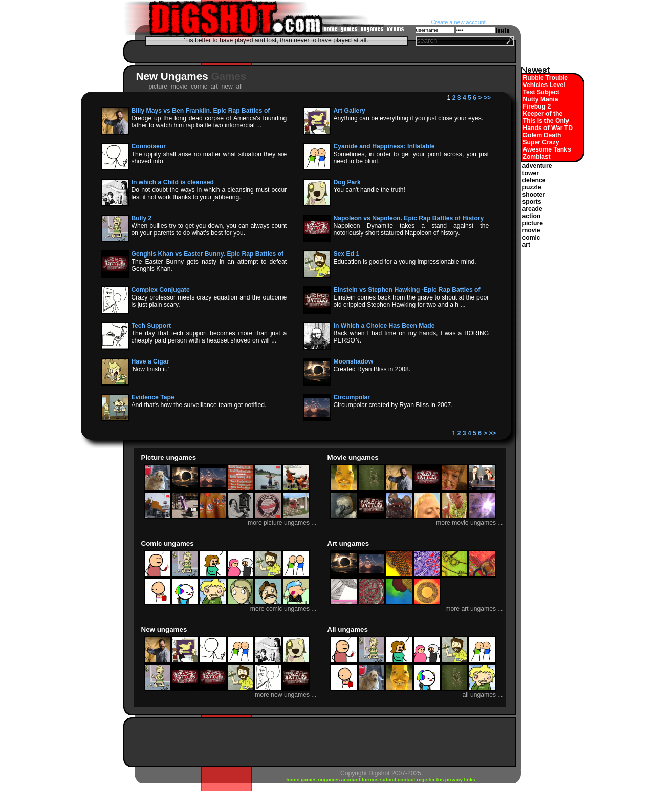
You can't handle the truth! (369, 190)
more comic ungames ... (283, 608)
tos (440, 779)
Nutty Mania (540, 99)
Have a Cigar (150, 361)
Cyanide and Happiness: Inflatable (384, 146)
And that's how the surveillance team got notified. (199, 405)
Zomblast (537, 156)
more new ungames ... (285, 694)
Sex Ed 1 (347, 254)
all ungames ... (482, 694)
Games (228, 76)
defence (534, 180)
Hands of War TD (548, 128)
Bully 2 (142, 218)
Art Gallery (349, 110)
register (426, 779)
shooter (533, 194)
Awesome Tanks (547, 149)
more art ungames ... (474, 608)
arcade (532, 208)
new (227, 86)
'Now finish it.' (150, 369)
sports (531, 201)
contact (407, 779)
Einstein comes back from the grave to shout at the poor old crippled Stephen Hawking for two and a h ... (411, 301)
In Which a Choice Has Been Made (384, 325)
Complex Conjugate (161, 289)
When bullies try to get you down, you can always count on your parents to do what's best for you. (209, 229)
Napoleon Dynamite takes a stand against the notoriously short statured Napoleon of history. (411, 229)
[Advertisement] (317, 51)
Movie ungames (353, 457)
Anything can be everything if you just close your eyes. (409, 118)
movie (531, 230)
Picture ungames (168, 457)
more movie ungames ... (469, 522)
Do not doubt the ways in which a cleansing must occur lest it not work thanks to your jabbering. (209, 193)
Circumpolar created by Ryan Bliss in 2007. (393, 405)
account (351, 779)
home (293, 779)
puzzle (531, 187)
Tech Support (151, 325)
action (531, 216)
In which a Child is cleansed (173, 182)
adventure (537, 165)
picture (532, 223)
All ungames (348, 629)
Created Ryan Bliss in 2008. (372, 369)
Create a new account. (459, 22)
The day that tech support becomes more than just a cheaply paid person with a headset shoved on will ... (209, 337)
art (526, 244)
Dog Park (347, 182)
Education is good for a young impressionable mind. (405, 261)
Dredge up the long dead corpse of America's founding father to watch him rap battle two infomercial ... (209, 122)
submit (389, 779)
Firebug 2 (537, 106)
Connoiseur (149, 146)
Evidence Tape (153, 397)
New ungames (164, 629)
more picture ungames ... (282, 522)
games (309, 779)
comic (531, 237)
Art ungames (348, 543)
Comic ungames (167, 543)
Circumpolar (352, 397)
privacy (454, 779)
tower (530, 173)
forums (371, 779)
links (469, 779)
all (240, 86)
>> (487, 97)
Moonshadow (354, 361)
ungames (329, 779)
